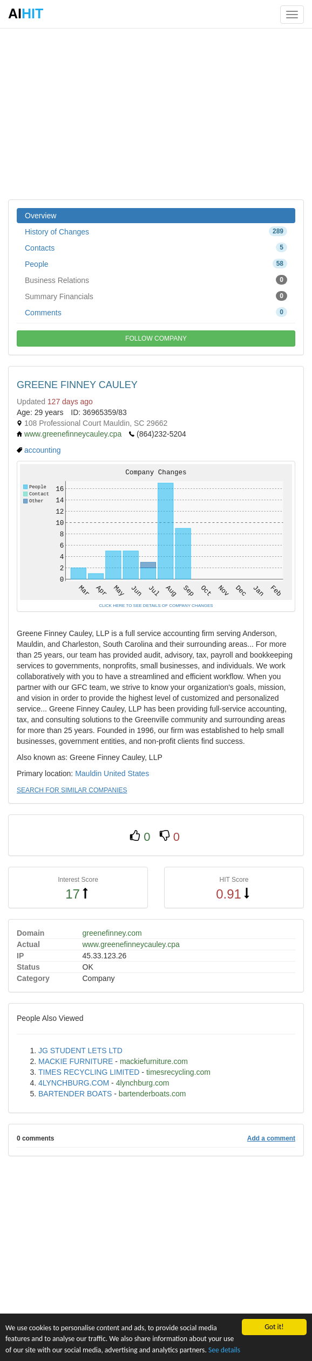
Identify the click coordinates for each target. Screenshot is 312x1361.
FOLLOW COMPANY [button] (156, 338)
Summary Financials (156, 296)
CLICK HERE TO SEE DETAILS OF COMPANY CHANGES (156, 605)
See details (224, 1350)
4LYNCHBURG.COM (73, 1083)
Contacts (156, 247)
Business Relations (156, 280)
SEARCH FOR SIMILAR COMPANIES (72, 790)
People (156, 263)
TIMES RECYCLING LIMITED (88, 1072)
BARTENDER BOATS (75, 1093)
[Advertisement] (156, 113)
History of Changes (156, 231)
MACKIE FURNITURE (75, 1061)
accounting (42, 450)
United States (126, 773)
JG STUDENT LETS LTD (80, 1050)
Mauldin (88, 773)
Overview (40, 215)
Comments (156, 312)
